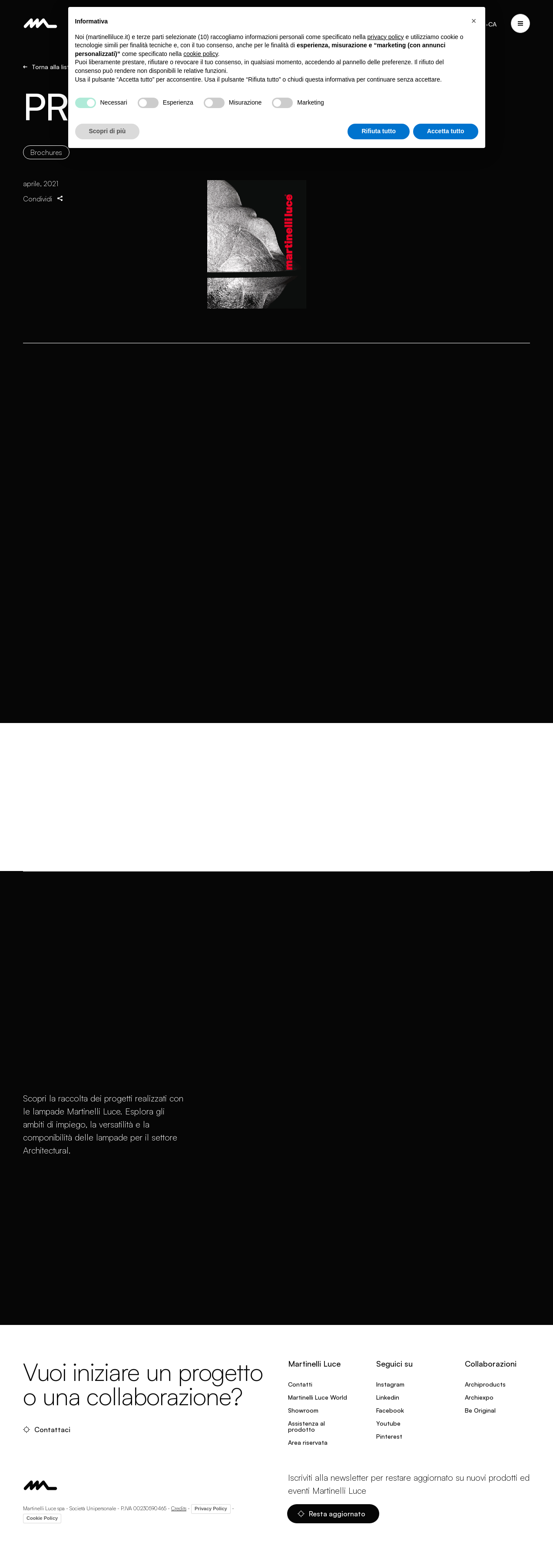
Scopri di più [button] (107, 131)
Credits (178, 1508)
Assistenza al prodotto (306, 1426)
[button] (474, 21)
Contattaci (46, 1429)
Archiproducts (485, 1384)
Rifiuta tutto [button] (378, 131)
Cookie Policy (42, 1518)
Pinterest (389, 1436)
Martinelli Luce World (317, 1397)
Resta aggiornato (331, 1513)
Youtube (388, 1423)
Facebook (390, 1410)
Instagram (390, 1384)
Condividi (43, 206)
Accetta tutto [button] (445, 131)
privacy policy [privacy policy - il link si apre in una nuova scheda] (386, 36)
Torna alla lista (48, 68)
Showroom (303, 1410)
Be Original (480, 1410)
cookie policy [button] (200, 53)
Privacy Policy (211, 1508)
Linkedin (387, 1397)
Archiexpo (479, 1397)
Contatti (300, 1384)
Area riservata (308, 1442)
